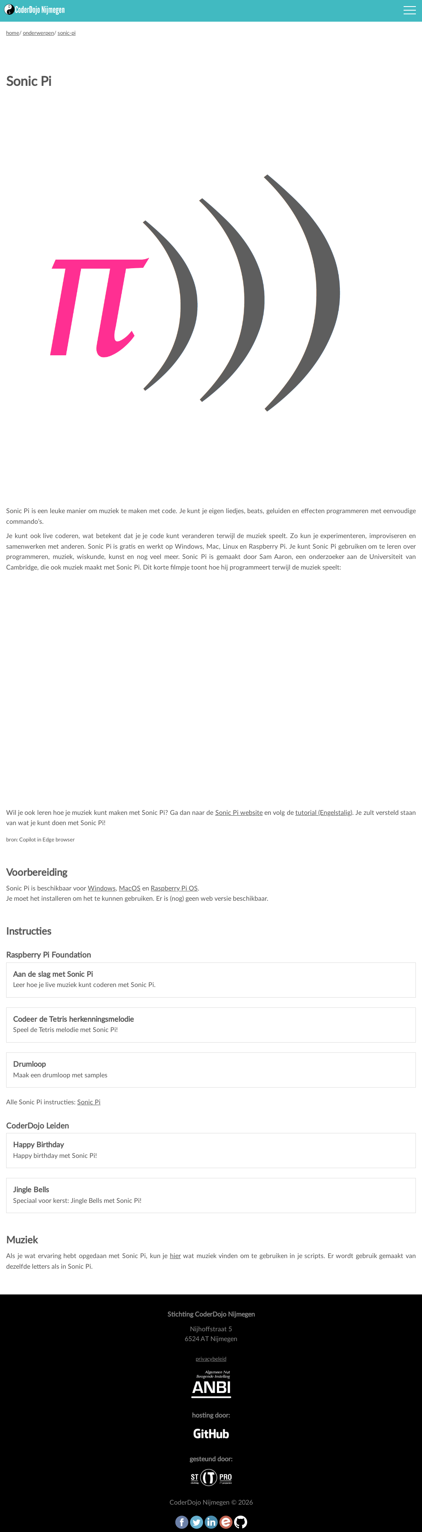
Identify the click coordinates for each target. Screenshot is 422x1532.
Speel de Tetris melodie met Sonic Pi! (73, 1025)
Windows (102, 888)
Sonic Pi (88, 1102)
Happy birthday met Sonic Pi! (55, 1150)
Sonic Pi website (239, 813)
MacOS (130, 888)
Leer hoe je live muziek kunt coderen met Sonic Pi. (84, 980)
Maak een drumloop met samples (60, 1070)
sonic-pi (67, 33)
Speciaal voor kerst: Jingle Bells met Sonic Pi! (77, 1195)
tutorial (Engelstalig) (323, 813)
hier (175, 1256)
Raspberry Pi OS (174, 888)
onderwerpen (38, 33)
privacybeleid (211, 1359)
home (12, 33)
